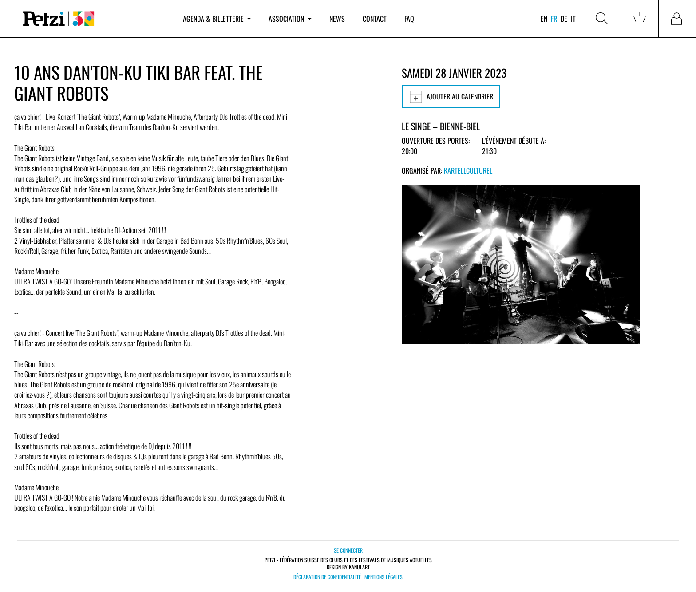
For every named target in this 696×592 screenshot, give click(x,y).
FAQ (409, 18)
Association (290, 18)
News (337, 18)
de (564, 18)
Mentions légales (383, 576)
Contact (375, 18)
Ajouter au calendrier (451, 97)
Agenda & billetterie (217, 18)
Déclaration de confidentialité (327, 576)
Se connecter (348, 550)
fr (554, 18)
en (544, 18)
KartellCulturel (468, 170)
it (573, 18)
